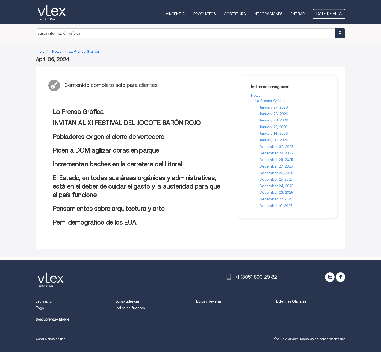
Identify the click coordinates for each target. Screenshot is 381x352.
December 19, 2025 (276, 206)
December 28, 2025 (276, 159)
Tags (40, 308)
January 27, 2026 (274, 107)
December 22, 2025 (276, 199)
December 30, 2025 (276, 147)
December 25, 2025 (276, 179)
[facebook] (340, 277)
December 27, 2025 (276, 166)
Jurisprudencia (127, 301)
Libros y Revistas (208, 301)
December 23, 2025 (276, 192)
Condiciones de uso (50, 338)
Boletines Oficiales (291, 301)
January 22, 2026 (274, 127)
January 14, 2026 (274, 133)
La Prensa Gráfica (270, 100)
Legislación (44, 301)
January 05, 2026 (274, 140)
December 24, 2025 (276, 186)
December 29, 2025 (276, 153)
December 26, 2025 (276, 173)
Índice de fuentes (130, 308)
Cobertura (235, 14)
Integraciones (268, 14)
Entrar (298, 14)
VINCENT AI (175, 14)
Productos (204, 14)
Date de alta (329, 13)
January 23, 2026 (274, 120)
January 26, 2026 (274, 114)
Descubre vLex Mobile (52, 319)
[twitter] (330, 277)
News (255, 95)
